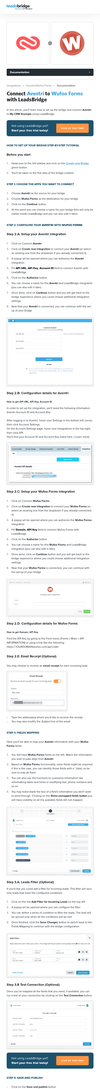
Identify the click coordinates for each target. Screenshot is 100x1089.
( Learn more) (81, 437)
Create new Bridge (77, 163)
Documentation (19, 72)
